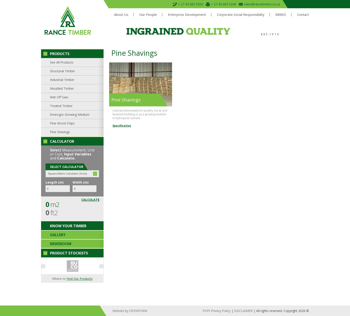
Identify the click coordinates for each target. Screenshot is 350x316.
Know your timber (68, 225)
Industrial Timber (62, 80)
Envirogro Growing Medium (70, 114)
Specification (121, 126)
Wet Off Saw (59, 97)
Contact (303, 15)
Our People (148, 15)
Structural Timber (62, 71)
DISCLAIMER (243, 311)
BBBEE (280, 15)
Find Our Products (80, 279)
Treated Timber (61, 106)
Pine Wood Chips (62, 123)
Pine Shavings (60, 132)
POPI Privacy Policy (217, 311)
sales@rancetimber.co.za (262, 4)
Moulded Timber (62, 88)
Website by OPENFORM (129, 311)
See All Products (61, 62)
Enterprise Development (187, 15)
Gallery (57, 234)
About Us (121, 15)
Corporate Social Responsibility (241, 15)
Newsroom (60, 243)
